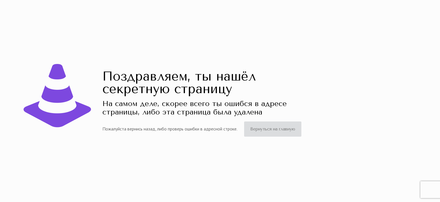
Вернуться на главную (272, 129)
